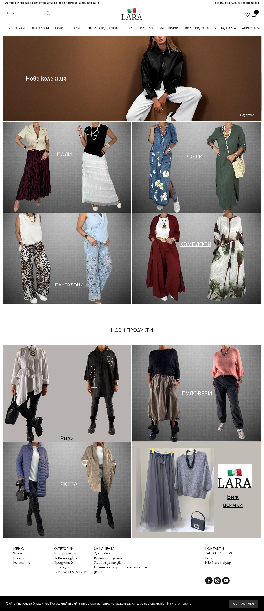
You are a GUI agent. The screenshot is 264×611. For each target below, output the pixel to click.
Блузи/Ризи (168, 28)
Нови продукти (66, 558)
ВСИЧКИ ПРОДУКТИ (70, 572)
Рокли (75, 28)
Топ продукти (65, 553)
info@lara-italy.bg (218, 563)
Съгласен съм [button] (243, 603)
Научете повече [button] (179, 603)
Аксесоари (251, 28)
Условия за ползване (109, 563)
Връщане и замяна (108, 558)
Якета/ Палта (225, 28)
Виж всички (14, 28)
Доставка (102, 553)
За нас (18, 553)
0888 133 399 (222, 553)
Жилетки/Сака (196, 28)
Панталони (40, 28)
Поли (59, 28)
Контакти (21, 563)
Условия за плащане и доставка (237, 2)
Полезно (20, 558)
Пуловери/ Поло (140, 28)
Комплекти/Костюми (103, 28)
